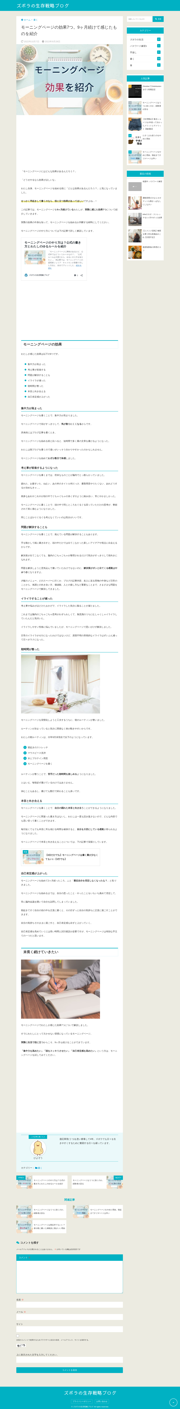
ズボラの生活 (136, 39)
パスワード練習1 (138, 46)
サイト (19, 1324)
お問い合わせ (101, 1401)
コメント (25, 1257)
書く (35, 20)
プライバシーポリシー (82, 1401)
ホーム (26, 20)
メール (21, 1312)
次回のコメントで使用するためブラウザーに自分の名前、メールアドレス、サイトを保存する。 (53, 1340)
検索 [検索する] (158, 19)
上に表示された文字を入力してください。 (37, 1355)
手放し (133, 52)
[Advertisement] (69, 142)
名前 (20, 1300)
